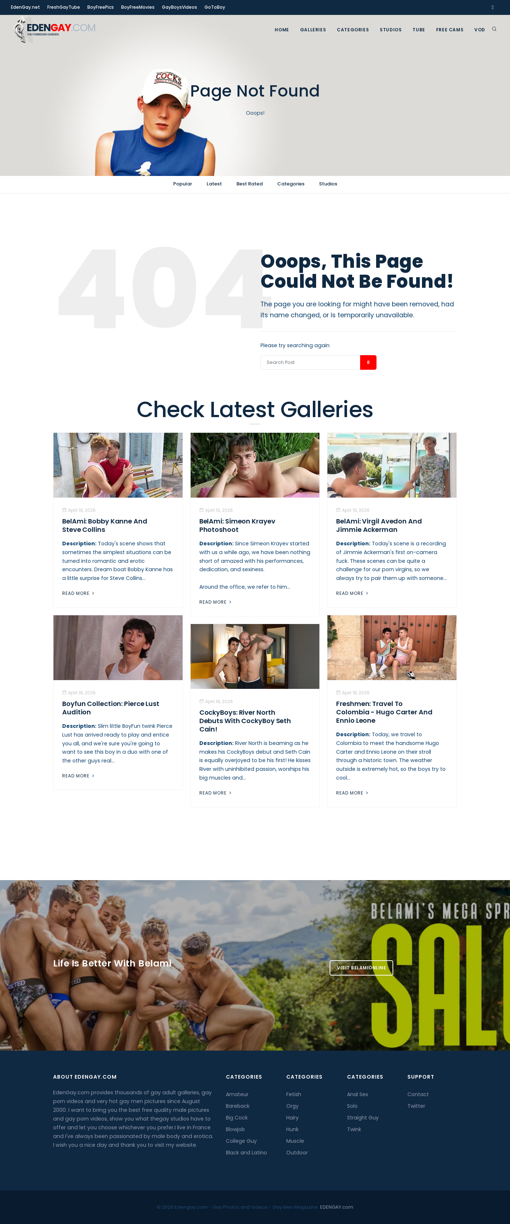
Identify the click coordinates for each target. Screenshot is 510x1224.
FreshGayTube (63, 7)
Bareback (238, 1106)
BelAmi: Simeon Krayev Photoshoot (237, 525)
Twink (354, 1129)
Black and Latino (246, 1152)
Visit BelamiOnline (361, 968)
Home (282, 30)
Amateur (237, 1094)
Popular (182, 183)
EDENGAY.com (336, 1207)
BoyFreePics (100, 7)
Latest (214, 183)
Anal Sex (357, 1094)
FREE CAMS (449, 30)
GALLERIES (313, 30)
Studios (391, 30)
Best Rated (249, 183)
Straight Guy (363, 1117)
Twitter (416, 1106)
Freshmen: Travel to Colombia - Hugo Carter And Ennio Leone (384, 712)
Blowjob (235, 1129)
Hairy (292, 1117)
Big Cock (237, 1117)
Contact (418, 1094)
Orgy (292, 1106)
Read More (79, 593)
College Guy (241, 1141)
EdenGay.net (25, 7)
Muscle (295, 1141)
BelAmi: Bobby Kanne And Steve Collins (104, 525)
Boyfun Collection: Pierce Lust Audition (110, 708)
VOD (479, 30)
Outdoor (297, 1152)
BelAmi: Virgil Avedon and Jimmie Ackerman (379, 525)
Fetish (293, 1094)
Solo (352, 1106)
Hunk (292, 1129)
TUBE (419, 30)
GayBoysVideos (179, 7)
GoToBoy (214, 7)
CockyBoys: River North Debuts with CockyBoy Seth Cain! (245, 721)
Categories (353, 30)
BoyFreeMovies (138, 7)
